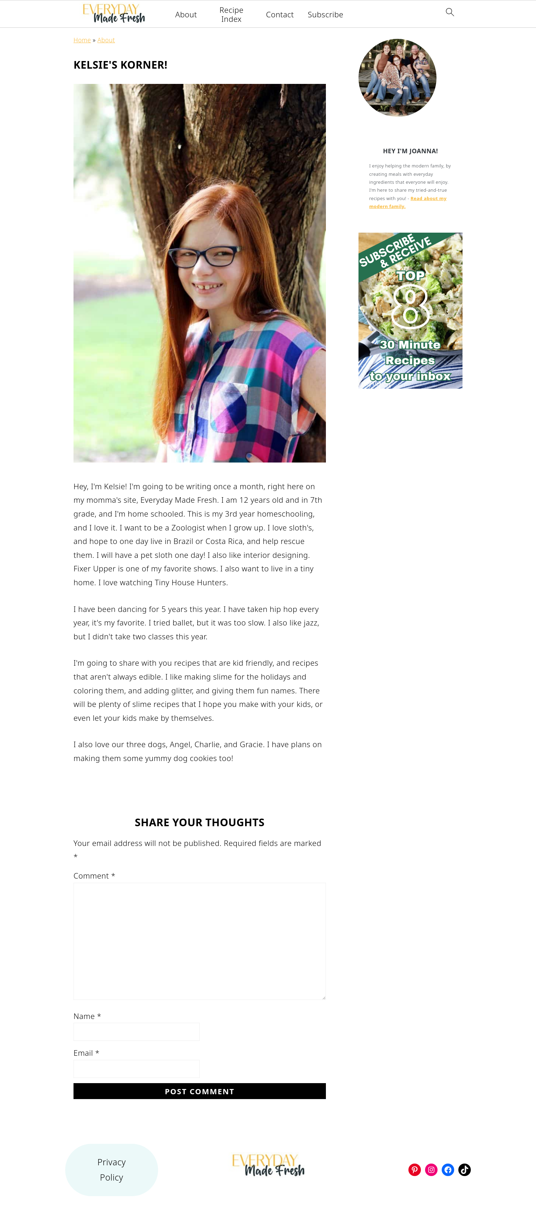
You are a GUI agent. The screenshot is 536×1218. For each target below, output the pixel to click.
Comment (94, 875)
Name (87, 1016)
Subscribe (326, 14)
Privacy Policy (111, 1169)
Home (82, 40)
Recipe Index (231, 14)
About (186, 14)
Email (87, 1052)
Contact (280, 14)
